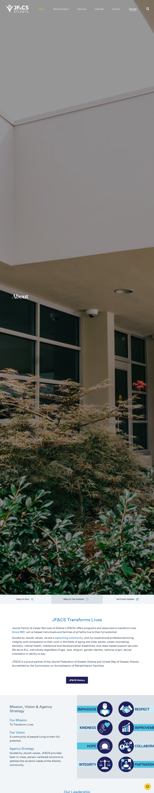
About (41, 9)
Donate (133, 9)
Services (81, 9)
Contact (116, 9)
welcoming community (69, 637)
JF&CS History (77, 680)
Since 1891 (18, 632)
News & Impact (61, 9)
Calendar (99, 9)
